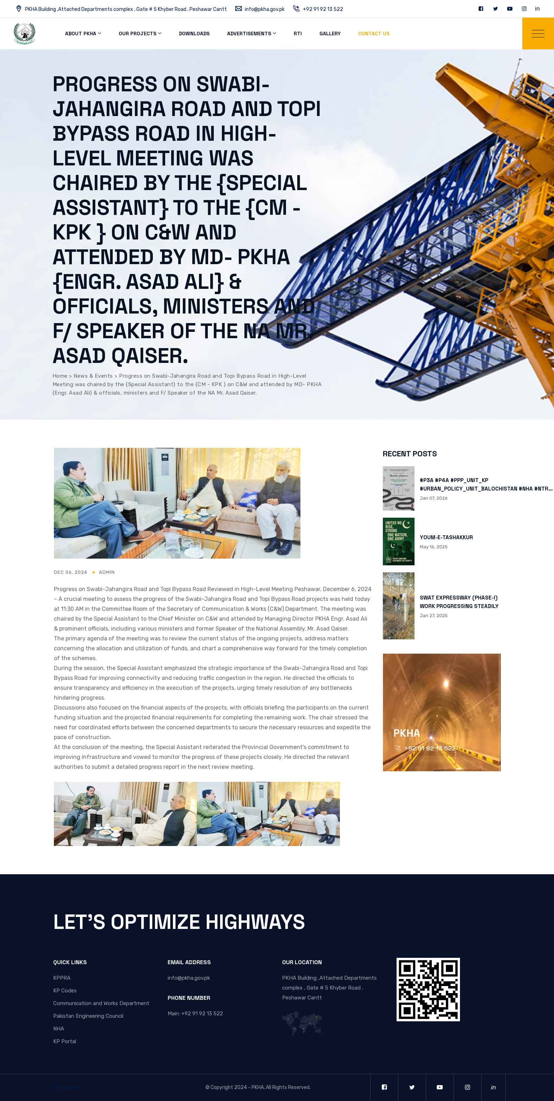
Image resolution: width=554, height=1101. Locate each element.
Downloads (194, 33)
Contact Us (374, 33)
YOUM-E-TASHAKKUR (446, 537)
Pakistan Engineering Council (88, 1016)
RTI (298, 33)
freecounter (67, 1087)
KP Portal (64, 1041)
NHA (58, 1029)
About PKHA (80, 33)
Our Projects (137, 33)
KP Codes (65, 990)
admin (107, 572)
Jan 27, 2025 (434, 615)
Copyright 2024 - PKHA (237, 1087)
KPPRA (61, 978)
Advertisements (249, 33)
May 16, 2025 (434, 546)
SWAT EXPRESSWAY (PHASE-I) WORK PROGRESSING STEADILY (459, 601)
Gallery (330, 33)
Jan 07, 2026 (434, 498)
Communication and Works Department (101, 1003)
